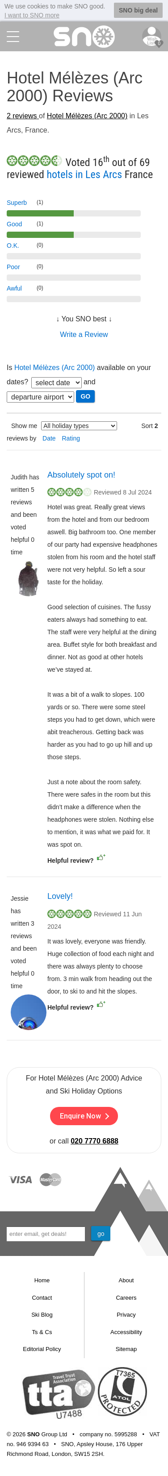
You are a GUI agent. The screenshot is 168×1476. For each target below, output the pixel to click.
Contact (42, 1296)
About (126, 1279)
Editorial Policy (42, 1348)
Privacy (126, 1314)
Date (49, 437)
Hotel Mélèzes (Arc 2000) (87, 115)
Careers (126, 1296)
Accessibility (126, 1331)
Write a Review (84, 333)
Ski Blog (42, 1314)
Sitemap (126, 1348)
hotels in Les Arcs (84, 173)
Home (42, 1279)
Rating (71, 437)
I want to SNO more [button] (31, 15)
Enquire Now (84, 1115)
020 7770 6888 (94, 1140)
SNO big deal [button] (138, 10)
